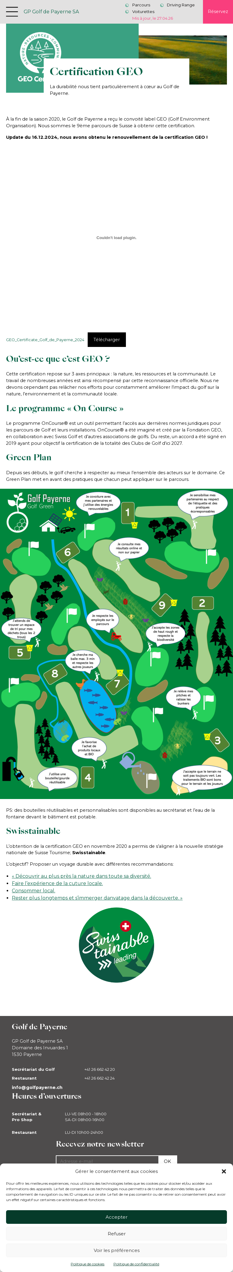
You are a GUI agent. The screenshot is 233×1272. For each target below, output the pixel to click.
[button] (224, 1171)
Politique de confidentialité (136, 1264)
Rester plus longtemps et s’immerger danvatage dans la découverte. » (97, 898)
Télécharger (106, 339)
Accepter (116, 1217)
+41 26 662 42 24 (99, 1078)
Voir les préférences (117, 1250)
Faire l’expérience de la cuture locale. (57, 883)
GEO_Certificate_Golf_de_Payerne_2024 (45, 340)
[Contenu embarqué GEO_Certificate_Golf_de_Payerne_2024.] (116, 237)
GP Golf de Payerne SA (51, 12)
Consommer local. (33, 891)
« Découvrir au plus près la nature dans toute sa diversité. (81, 876)
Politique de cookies (87, 1264)
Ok (167, 1161)
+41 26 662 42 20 (99, 1069)
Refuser (117, 1234)
